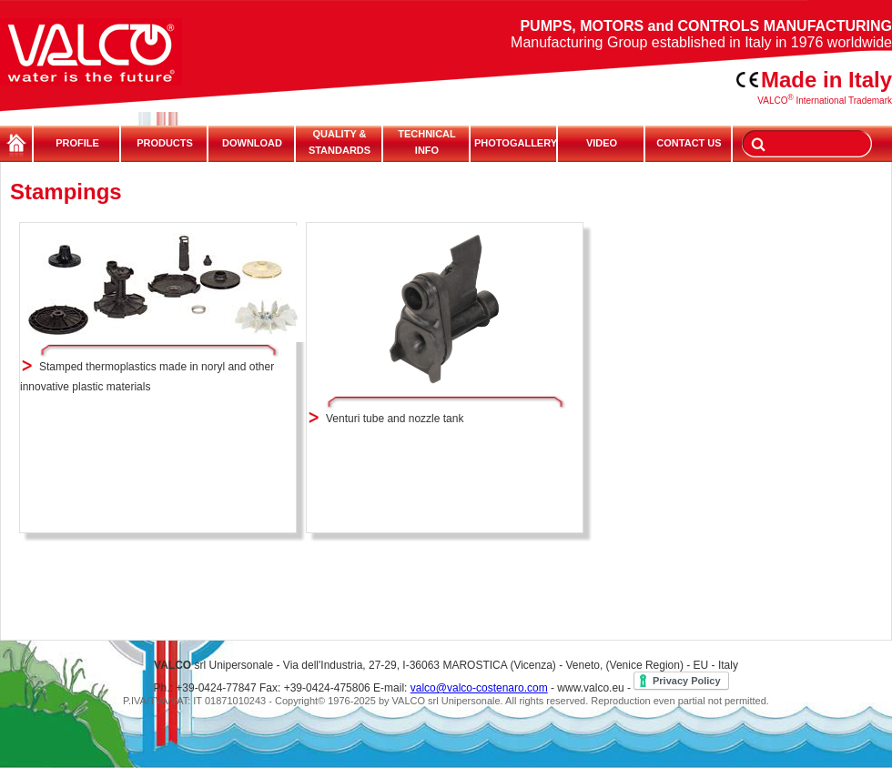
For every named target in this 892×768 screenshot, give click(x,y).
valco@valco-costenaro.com (479, 688)
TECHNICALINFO (427, 142)
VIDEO (601, 142)
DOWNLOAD (252, 142)
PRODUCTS (165, 142)
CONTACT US (688, 142)
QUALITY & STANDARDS (339, 142)
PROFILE (77, 142)
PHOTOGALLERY (514, 142)
